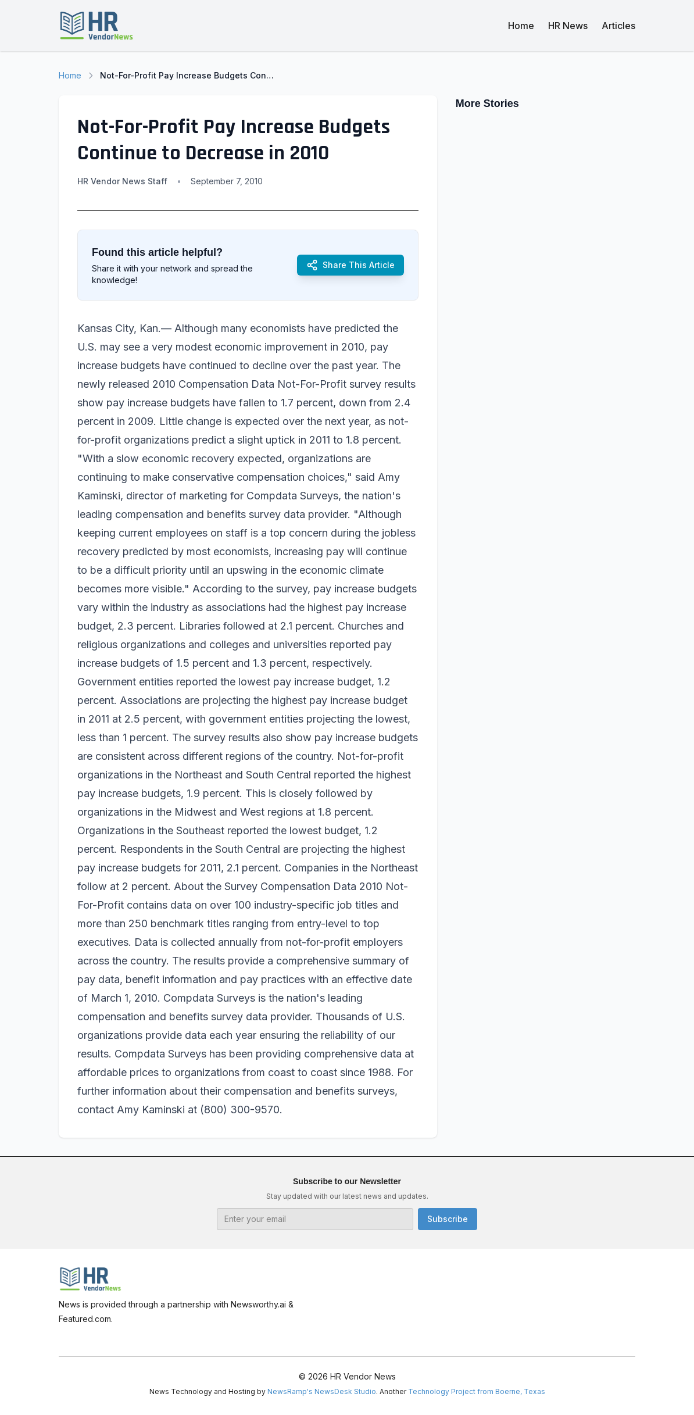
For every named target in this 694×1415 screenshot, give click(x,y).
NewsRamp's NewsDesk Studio (321, 1391)
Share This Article (350, 265)
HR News (568, 25)
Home (521, 25)
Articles (618, 25)
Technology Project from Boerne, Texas (476, 1391)
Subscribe (447, 1219)
